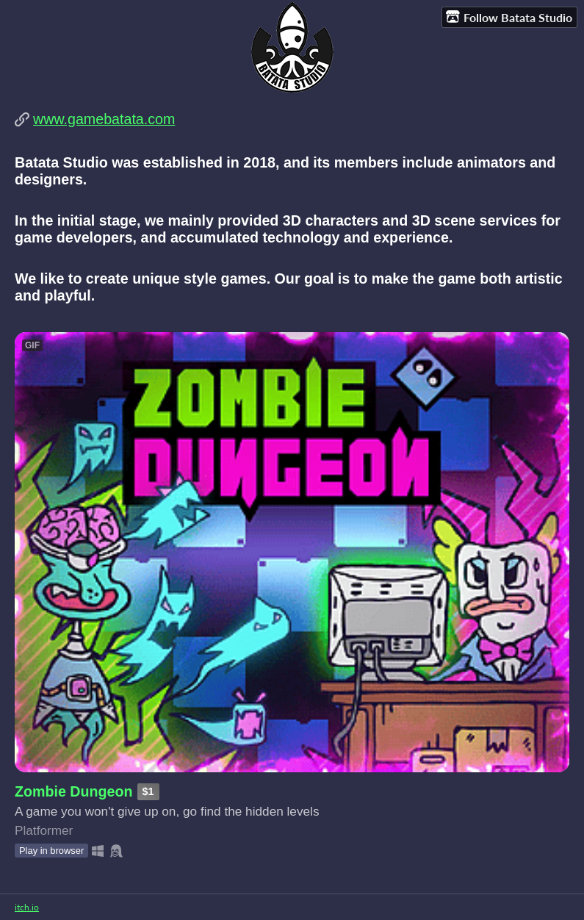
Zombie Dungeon (74, 791)
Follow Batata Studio (509, 17)
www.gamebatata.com (104, 119)
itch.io (27, 907)
